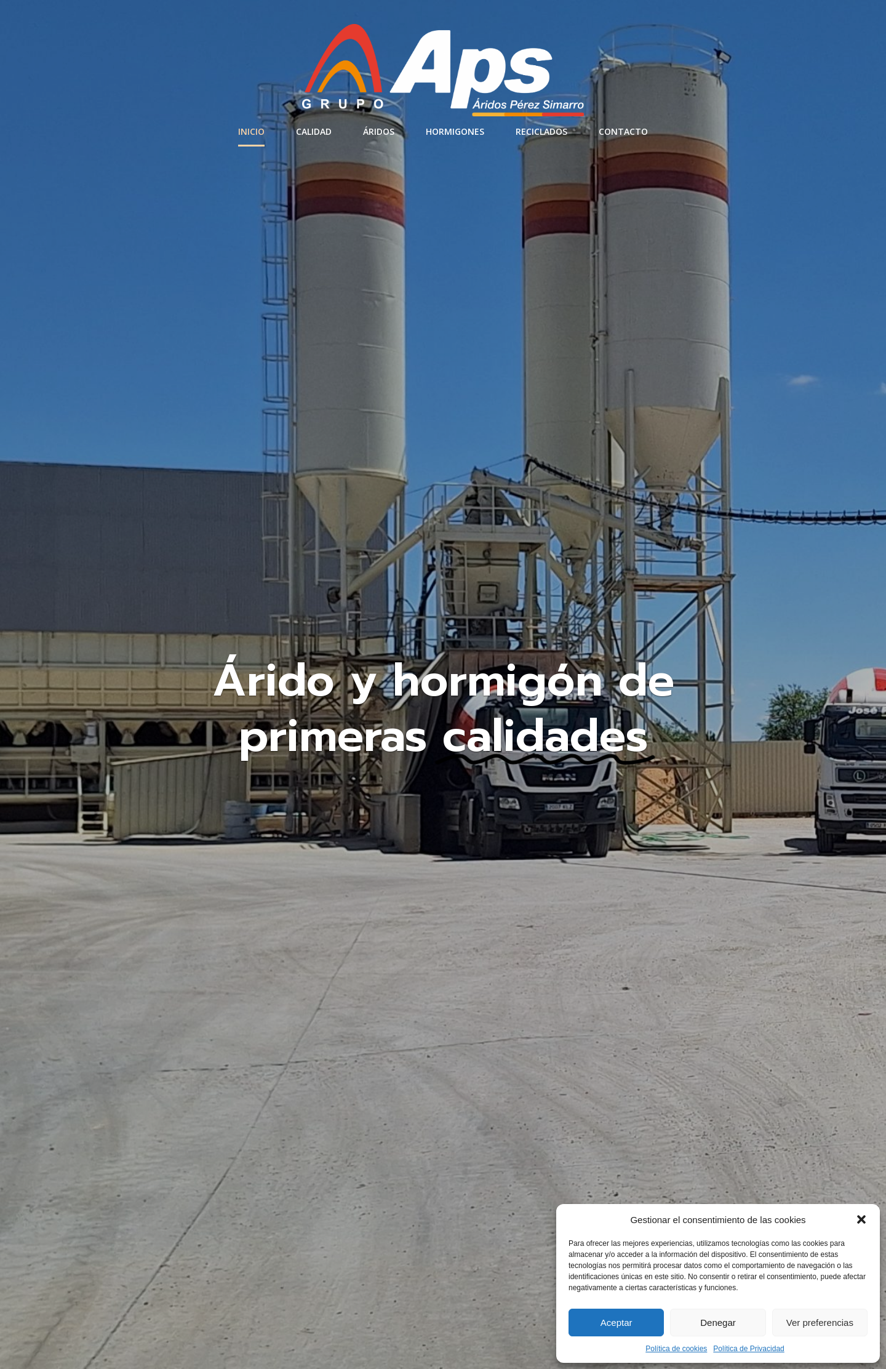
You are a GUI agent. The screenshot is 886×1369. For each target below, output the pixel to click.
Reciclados (541, 131)
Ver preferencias (819, 1322)
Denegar (718, 1322)
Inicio (251, 131)
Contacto (623, 131)
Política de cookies (676, 1348)
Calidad (314, 131)
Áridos (378, 131)
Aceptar (617, 1322)
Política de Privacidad (748, 1348)
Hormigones (455, 131)
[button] (861, 1219)
